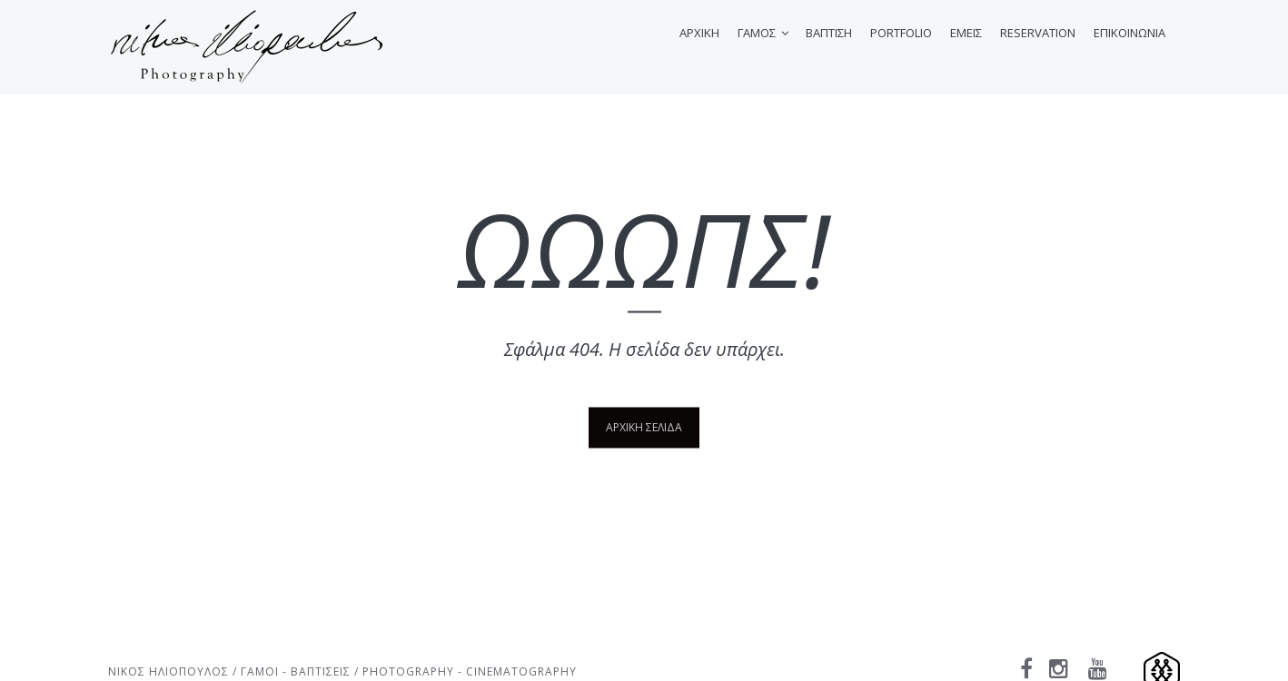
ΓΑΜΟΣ (757, 33)
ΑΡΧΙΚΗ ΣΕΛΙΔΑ (644, 426)
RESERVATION (1037, 33)
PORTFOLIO (901, 33)
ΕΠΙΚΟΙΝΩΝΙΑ (1129, 33)
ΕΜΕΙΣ (966, 33)
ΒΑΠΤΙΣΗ (829, 33)
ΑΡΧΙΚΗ (699, 33)
